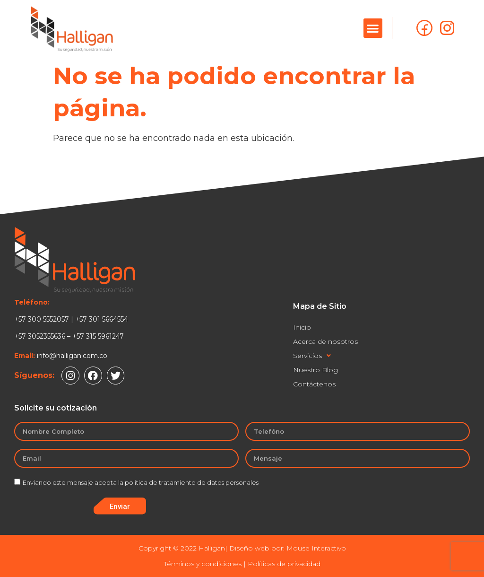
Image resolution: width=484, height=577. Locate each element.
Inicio (302, 327)
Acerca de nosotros (325, 341)
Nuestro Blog (315, 370)
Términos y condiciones (203, 564)
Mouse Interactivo (316, 548)
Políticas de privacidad (284, 564)
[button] (373, 28)
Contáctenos (314, 384)
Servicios (312, 356)
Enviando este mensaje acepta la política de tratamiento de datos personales (141, 482)
